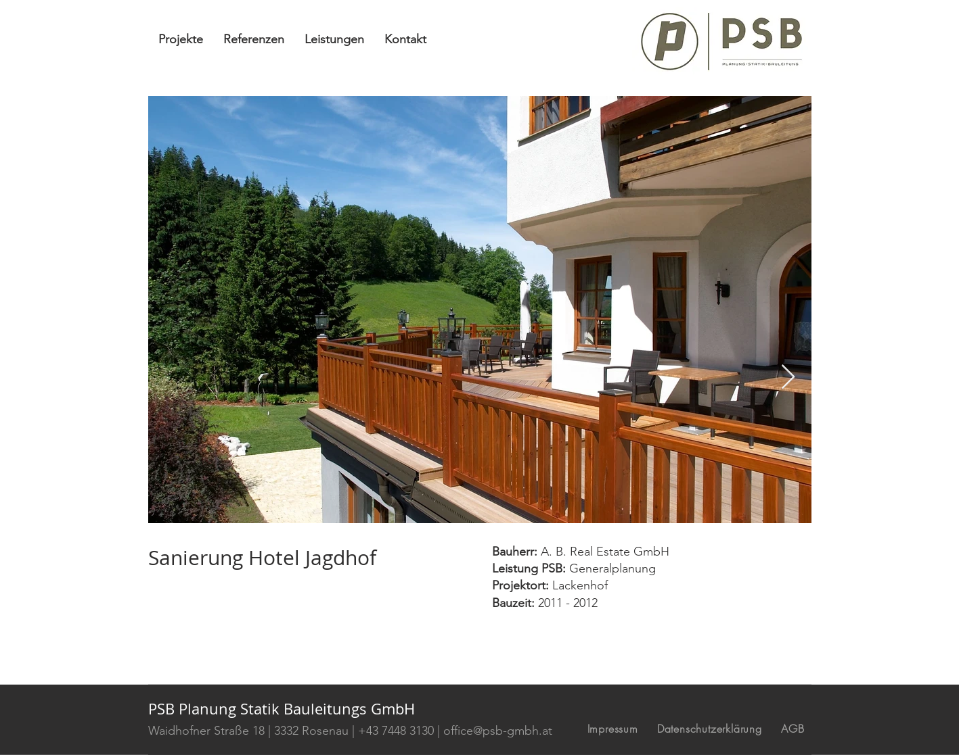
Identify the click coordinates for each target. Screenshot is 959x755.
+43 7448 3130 (396, 730)
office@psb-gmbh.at (497, 730)
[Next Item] (788, 377)
